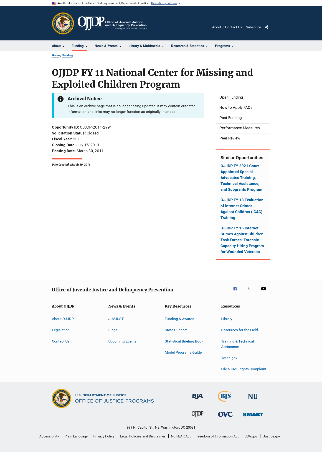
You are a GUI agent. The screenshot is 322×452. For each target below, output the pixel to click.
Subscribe (253, 27)
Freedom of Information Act (217, 436)
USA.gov (250, 436)
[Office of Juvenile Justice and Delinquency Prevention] (197, 418)
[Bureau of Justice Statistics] (225, 402)
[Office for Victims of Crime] (225, 417)
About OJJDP (63, 319)
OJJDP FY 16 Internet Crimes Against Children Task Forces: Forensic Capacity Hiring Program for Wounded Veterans (242, 240)
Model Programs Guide (183, 352)
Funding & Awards (179, 319)
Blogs (112, 330)
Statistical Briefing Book (184, 341)
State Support (176, 330)
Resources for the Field (239, 330)
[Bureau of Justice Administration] (197, 399)
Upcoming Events (122, 341)
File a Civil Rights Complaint (243, 369)
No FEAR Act (181, 436)
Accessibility (49, 436)
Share (270, 30)
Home (56, 55)
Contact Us (233, 27)
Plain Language (76, 436)
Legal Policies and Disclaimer (142, 436)
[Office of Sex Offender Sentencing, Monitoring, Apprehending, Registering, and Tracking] (253, 417)
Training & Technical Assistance (237, 344)
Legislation (61, 330)
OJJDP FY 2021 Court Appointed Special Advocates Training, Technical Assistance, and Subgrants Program (241, 178)
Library (226, 319)
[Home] (112, 23)
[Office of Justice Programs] (63, 23)
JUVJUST (116, 319)
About (216, 27)
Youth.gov (229, 358)
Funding (67, 55)
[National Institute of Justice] (253, 399)
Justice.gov (272, 436)
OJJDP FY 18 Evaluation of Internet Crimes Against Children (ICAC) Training (242, 209)
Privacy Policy (103, 436)
